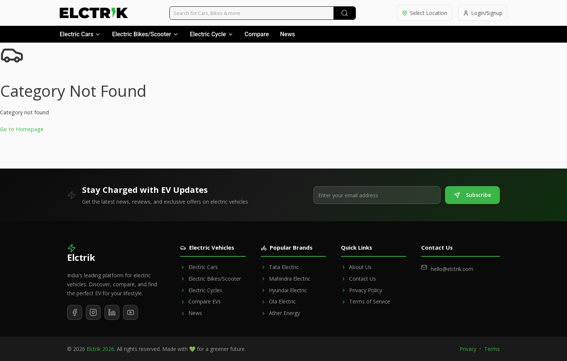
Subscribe (472, 194)
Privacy (468, 348)
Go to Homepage (22, 129)
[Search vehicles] (262, 13)
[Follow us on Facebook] (74, 312)
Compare (257, 34)
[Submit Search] (344, 13)
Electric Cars (80, 34)
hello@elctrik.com (452, 268)
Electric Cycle (212, 34)
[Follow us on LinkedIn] (111, 312)
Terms (492, 348)
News (287, 34)
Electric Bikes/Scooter (145, 34)
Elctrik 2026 (100, 348)
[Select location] (424, 13)
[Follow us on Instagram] (93, 312)
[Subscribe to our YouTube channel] (130, 312)
